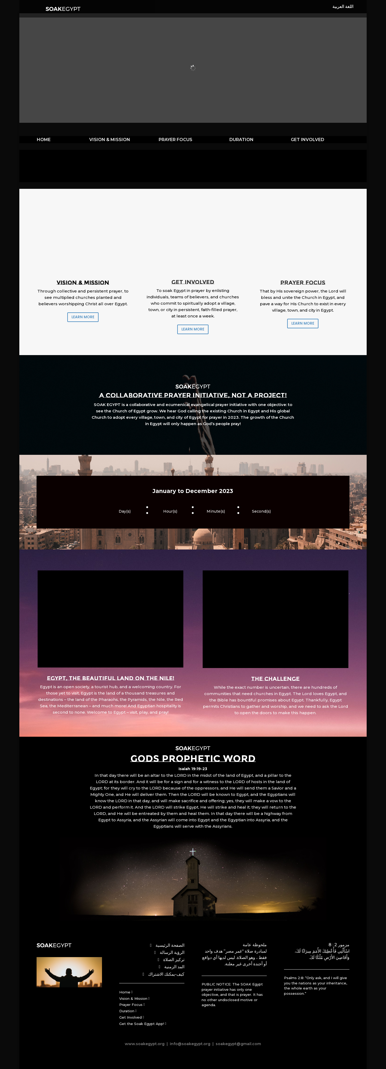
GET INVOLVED (307, 139)
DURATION (241, 139)
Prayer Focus (131, 1004)
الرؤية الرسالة (172, 952)
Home (124, 992)
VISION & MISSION (109, 139)
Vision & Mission (133, 998)
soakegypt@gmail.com (238, 1043)
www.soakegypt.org (145, 1043)
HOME (44, 139)
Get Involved (130, 1017)
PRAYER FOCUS (175, 139)
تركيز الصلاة (173, 959)
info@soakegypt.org (190, 1043)
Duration (126, 1011)
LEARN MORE (83, 317)
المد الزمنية (174, 966)
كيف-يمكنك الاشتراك (166, 974)
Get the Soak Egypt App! (141, 1024)
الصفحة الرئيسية (170, 945)
